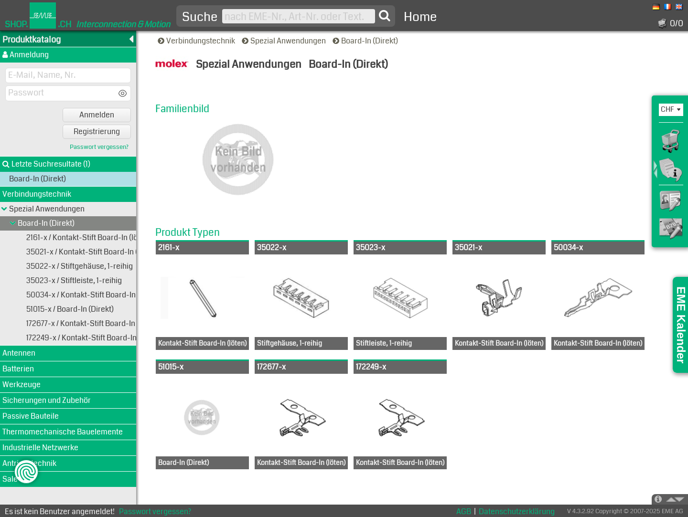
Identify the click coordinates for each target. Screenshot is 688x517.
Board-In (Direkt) (366, 40)
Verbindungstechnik (197, 40)
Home (420, 17)
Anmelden (96, 114)
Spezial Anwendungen (284, 40)
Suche (199, 17)
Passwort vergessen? (99, 147)
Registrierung (97, 131)
